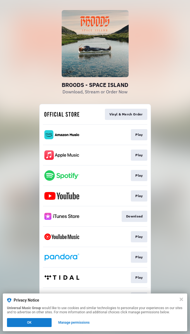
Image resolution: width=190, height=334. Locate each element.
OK (29, 322)
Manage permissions (74, 322)
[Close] (181, 299)
